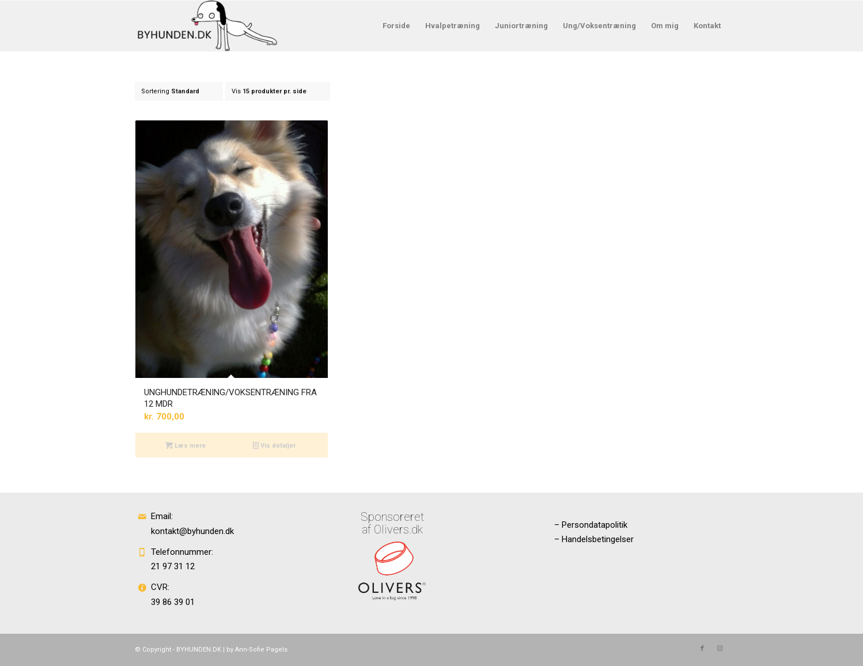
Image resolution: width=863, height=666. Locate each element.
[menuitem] (396, 26)
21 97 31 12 (173, 566)
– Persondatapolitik (590, 525)
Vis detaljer (274, 445)
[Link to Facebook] (702, 648)
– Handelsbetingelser (594, 539)
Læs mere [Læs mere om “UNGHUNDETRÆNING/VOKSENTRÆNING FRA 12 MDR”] (185, 445)
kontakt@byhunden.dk (192, 531)
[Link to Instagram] (719, 648)
